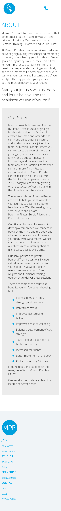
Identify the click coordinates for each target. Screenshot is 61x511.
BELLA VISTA (7, 462)
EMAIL (4, 494)
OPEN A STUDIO (9, 478)
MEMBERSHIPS (8, 451)
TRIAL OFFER (7, 446)
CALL (4, 488)
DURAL (5, 467)
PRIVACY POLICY (9, 499)
